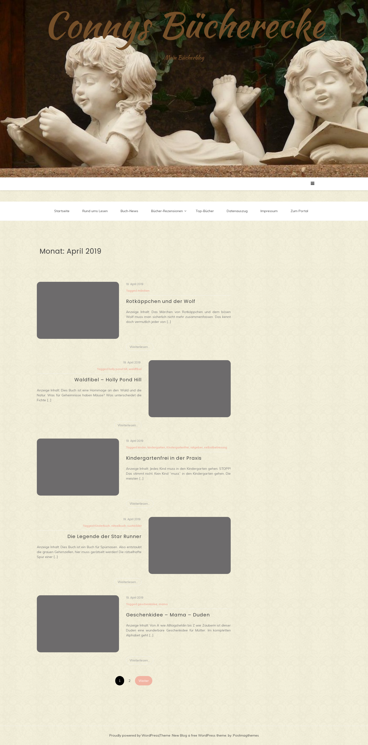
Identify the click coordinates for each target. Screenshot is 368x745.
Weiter (143, 681)
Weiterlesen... (140, 347)
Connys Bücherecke (184, 25)
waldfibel (135, 369)
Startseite (61, 211)
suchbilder (134, 525)
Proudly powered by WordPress (134, 735)
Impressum (269, 211)
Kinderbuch (102, 525)
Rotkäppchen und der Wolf (160, 301)
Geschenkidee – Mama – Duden (168, 614)
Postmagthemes (246, 735)
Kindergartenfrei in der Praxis (164, 458)
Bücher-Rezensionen (167, 211)
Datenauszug (237, 211)
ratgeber (196, 447)
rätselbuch (118, 525)
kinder (142, 447)
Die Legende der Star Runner (104, 536)
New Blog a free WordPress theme (199, 735)
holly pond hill (117, 369)
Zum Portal (299, 211)
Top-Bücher (205, 211)
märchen (144, 290)
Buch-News (129, 211)
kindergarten (156, 447)
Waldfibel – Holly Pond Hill (108, 379)
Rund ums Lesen (95, 211)
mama (163, 604)
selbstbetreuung (215, 447)
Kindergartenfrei (177, 447)
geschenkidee (147, 604)
